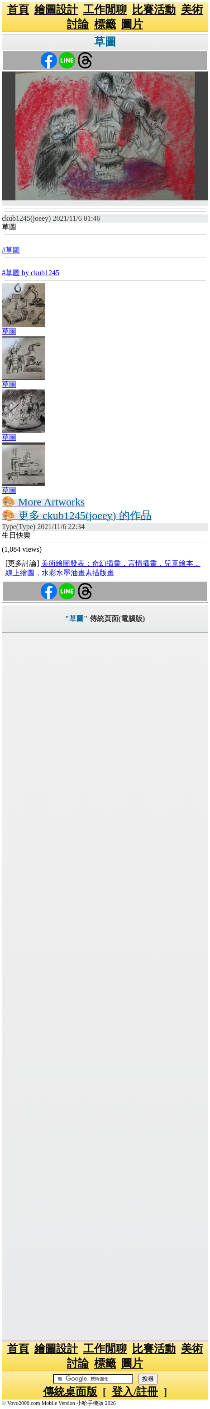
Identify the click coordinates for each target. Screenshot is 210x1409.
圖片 (132, 24)
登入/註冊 (135, 1392)
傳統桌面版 (70, 1392)
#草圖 (11, 250)
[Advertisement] (105, 987)
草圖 (105, 42)
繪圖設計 (56, 9)
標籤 (105, 24)
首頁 (18, 9)
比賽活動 (154, 9)
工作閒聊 (105, 9)
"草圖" (76, 618)
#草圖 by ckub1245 (30, 273)
